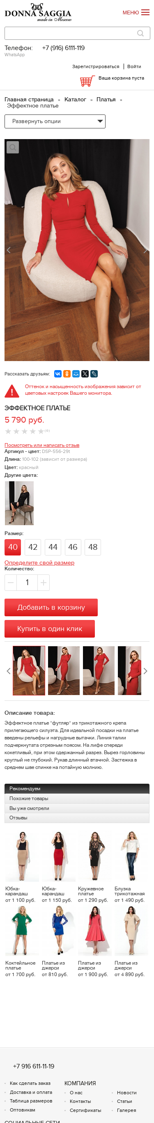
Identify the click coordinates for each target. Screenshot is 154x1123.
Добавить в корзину (51, 607)
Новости (127, 1093)
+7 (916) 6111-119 (63, 48)
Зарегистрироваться (96, 66)
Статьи (124, 1101)
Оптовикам (22, 1110)
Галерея (126, 1110)
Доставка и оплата (31, 1092)
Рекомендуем (24, 788)
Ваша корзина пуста (121, 78)
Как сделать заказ (30, 1083)
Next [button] (145, 671)
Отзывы (18, 818)
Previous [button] (9, 671)
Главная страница (30, 99)
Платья (107, 99)
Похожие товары (28, 798)
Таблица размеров (31, 1101)
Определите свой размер (39, 562)
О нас (76, 1093)
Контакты (80, 1101)
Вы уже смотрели (29, 808)
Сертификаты (85, 1110)
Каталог (76, 99)
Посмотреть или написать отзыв (42, 445)
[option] (30, 671)
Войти (134, 66)
